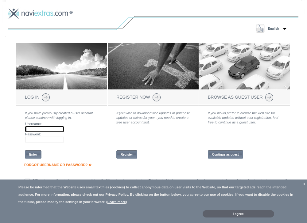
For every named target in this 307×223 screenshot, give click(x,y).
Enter (33, 154)
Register (127, 154)
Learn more (116, 202)
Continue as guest (225, 154)
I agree (238, 214)
